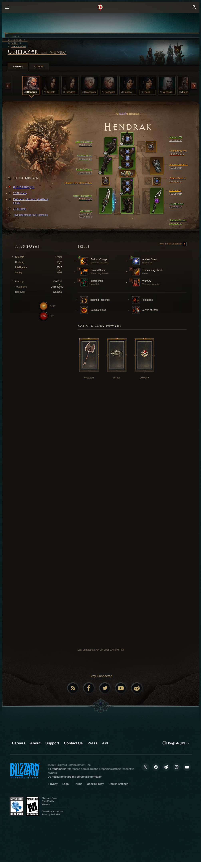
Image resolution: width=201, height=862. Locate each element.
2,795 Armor (17, 209)
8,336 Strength (21, 187)
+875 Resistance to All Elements (28, 215)
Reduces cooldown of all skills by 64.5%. (28, 201)
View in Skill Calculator (173, 244)
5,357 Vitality (18, 193)
